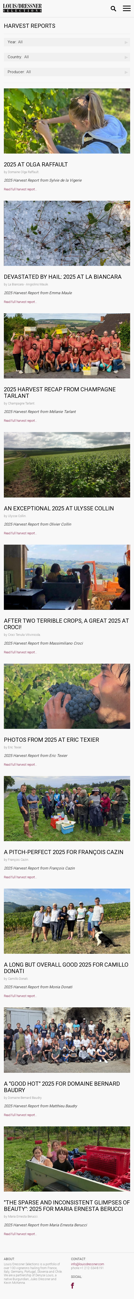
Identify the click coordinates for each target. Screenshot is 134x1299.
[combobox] (67, 42)
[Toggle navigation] (127, 8)
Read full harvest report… (20, 189)
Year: (12, 42)
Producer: (16, 72)
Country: (15, 57)
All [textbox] (15, 42)
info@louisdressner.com (87, 1264)
